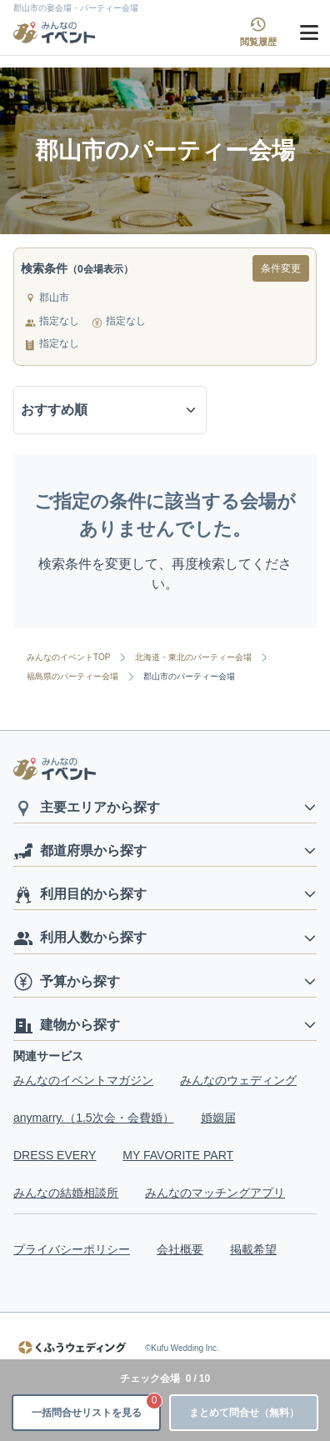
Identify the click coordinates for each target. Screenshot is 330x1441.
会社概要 (180, 1249)
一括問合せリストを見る (97, 1406)
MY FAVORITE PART (177, 1155)
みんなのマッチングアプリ (215, 1192)
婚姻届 (218, 1117)
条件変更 (281, 268)
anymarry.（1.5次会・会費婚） (93, 1117)
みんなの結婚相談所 (65, 1192)
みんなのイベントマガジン (83, 1080)
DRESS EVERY (54, 1155)
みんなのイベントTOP (68, 657)
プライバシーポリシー (71, 1249)
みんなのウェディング (238, 1080)
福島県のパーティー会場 (72, 677)
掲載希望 (253, 1249)
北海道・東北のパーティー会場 (193, 657)
